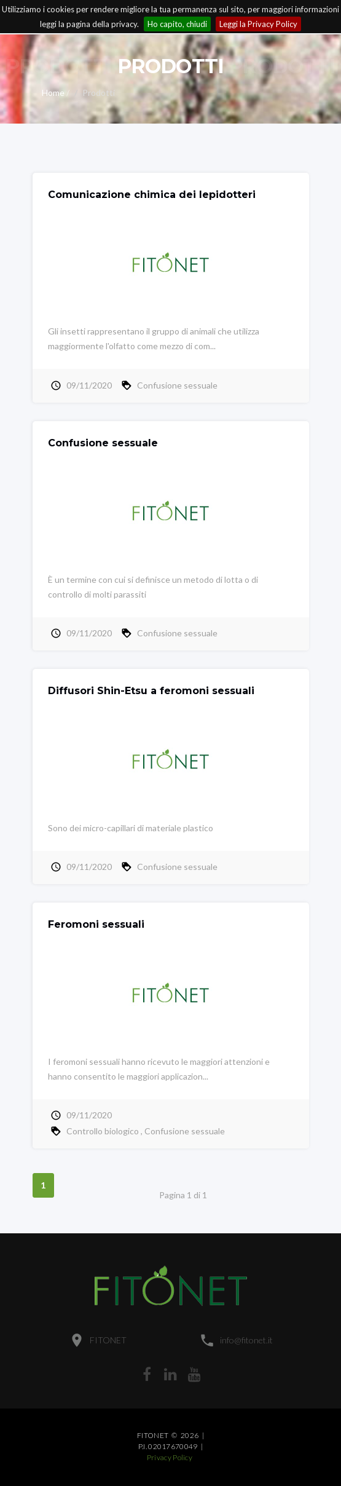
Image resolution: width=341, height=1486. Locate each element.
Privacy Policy (169, 1457)
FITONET (108, 1340)
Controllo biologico (102, 1131)
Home (53, 92)
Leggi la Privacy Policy (258, 24)
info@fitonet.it (246, 1340)
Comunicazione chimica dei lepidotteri (152, 194)
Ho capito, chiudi (177, 24)
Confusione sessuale (177, 385)
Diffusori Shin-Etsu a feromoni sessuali (151, 691)
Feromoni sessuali (96, 924)
